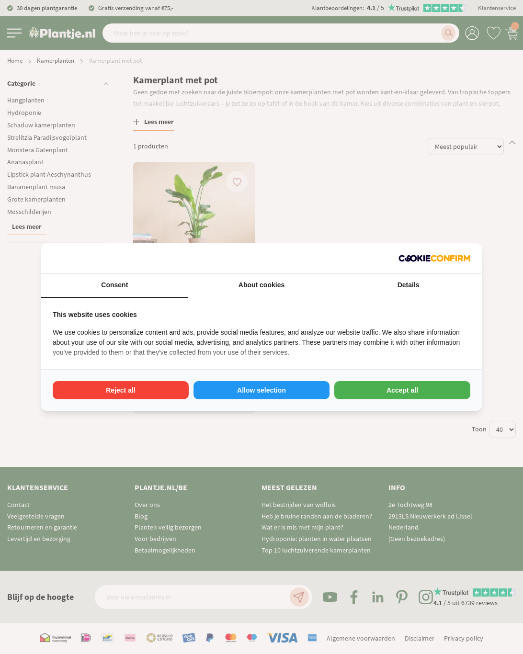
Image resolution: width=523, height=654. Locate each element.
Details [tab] (409, 285)
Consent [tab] (114, 285)
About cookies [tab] (261, 285)
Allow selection (261, 390)
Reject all (120, 390)
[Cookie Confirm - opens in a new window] (434, 258)
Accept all (402, 390)
